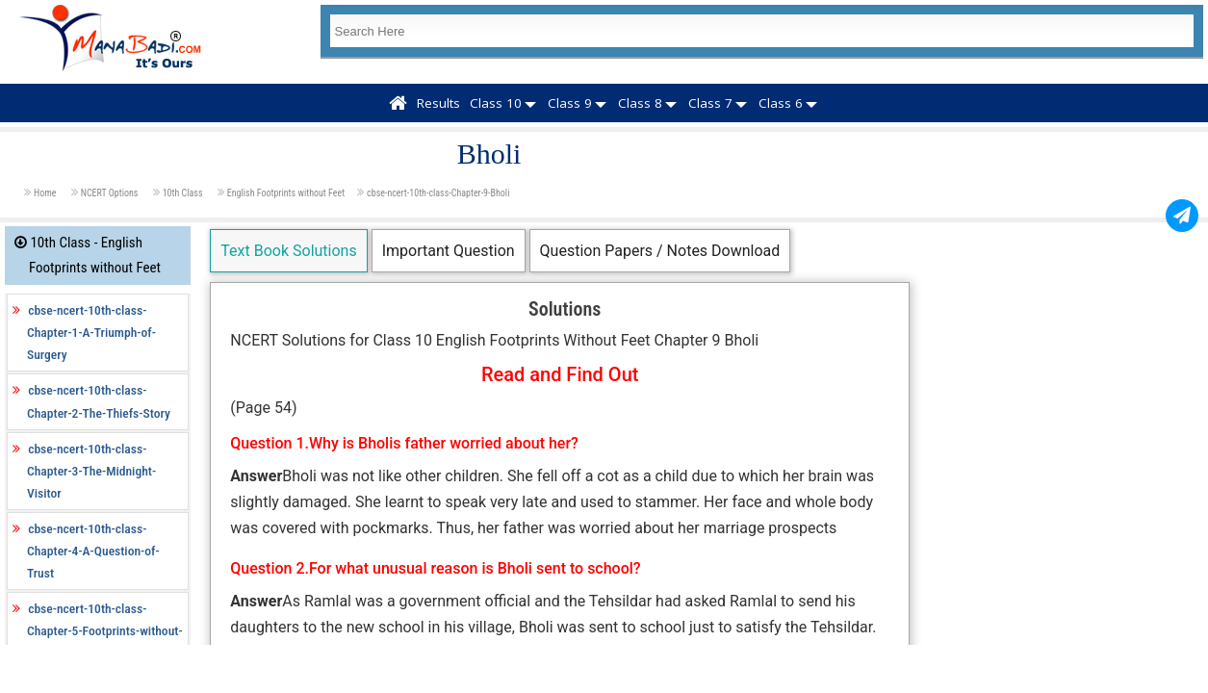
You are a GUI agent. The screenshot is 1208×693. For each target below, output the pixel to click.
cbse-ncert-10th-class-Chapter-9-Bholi (438, 193)
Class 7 (710, 103)
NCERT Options (111, 193)
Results (438, 103)
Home (46, 193)
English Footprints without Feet (286, 193)
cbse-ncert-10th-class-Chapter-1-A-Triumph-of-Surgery (91, 332)
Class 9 (570, 103)
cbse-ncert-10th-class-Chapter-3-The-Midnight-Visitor (91, 470)
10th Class (184, 193)
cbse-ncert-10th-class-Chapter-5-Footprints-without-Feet (105, 630)
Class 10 (496, 103)
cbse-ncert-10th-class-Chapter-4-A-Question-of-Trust (93, 550)
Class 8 (640, 103)
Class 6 (780, 103)
